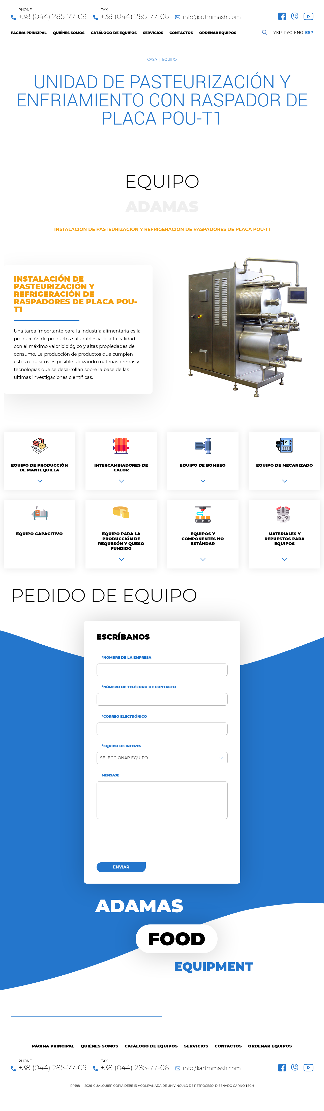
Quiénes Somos (68, 33)
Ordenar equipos (217, 33)
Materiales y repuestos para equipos (284, 538)
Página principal (29, 33)
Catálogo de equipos (114, 33)
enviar (121, 867)
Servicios (153, 33)
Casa (152, 59)
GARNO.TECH (243, 1086)
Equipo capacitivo (39, 533)
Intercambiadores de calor (121, 467)
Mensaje (110, 775)
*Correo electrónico (124, 716)
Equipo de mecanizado (284, 465)
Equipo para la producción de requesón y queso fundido (121, 541)
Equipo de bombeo (203, 465)
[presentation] (135, 843)
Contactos (181, 33)
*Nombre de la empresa (126, 657)
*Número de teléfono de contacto (139, 687)
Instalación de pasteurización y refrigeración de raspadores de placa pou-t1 (162, 229)
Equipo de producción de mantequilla (39, 467)
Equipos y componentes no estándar (203, 538)
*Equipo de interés (121, 746)
